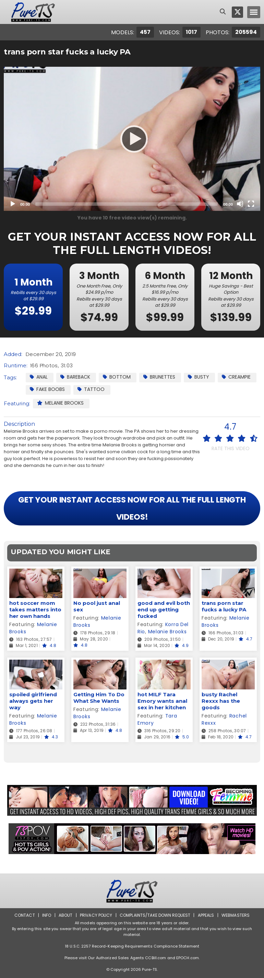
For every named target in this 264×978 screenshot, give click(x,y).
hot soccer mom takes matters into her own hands (35, 609)
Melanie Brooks (60, 402)
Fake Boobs (47, 389)
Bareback (75, 376)
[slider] (126, 204)
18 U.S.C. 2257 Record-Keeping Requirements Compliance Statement (132, 946)
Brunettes (159, 376)
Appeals (206, 915)
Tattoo (91, 389)
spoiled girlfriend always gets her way (33, 701)
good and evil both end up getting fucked (163, 609)
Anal (39, 376)
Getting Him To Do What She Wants (98, 697)
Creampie (236, 376)
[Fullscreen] (251, 204)
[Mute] (240, 204)
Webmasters (235, 915)
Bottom (117, 376)
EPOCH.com (187, 958)
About (66, 915)
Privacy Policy (96, 915)
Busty (198, 376)
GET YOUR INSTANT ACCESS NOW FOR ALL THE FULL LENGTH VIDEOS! (132, 508)
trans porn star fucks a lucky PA (224, 606)
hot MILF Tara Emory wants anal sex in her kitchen (162, 701)
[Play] (132, 138)
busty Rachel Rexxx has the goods (221, 701)
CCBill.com (155, 958)
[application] (132, 139)
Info (46, 915)
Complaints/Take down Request (155, 915)
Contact (24, 915)
